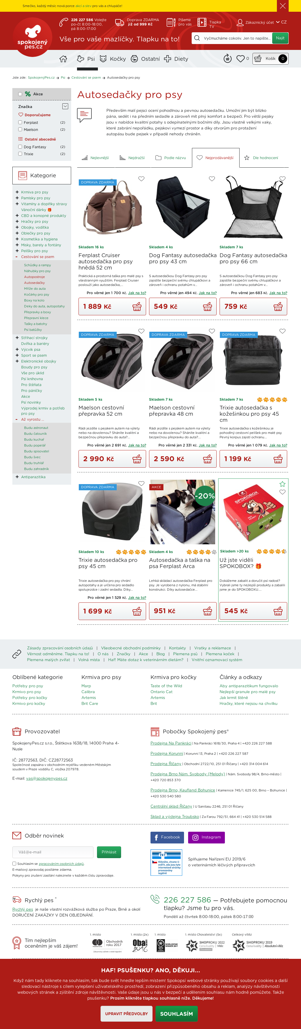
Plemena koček (220, 654)
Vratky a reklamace (212, 648)
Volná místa (89, 660)
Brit (153, 704)
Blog (160, 654)
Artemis (88, 698)
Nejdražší (136, 158)
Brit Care (89, 704)
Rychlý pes (22, 910)
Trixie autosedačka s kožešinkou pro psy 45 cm (249, 414)
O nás (103, 654)
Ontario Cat (161, 692)
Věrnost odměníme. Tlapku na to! (58, 654)
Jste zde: (19, 77)
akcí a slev (83, 6)
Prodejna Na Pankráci (170, 743)
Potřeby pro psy (27, 686)
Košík (270, 59)
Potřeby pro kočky (29, 698)
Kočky (118, 59)
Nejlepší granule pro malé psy (248, 692)
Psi (91, 59)
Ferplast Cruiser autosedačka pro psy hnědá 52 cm (105, 262)
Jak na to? (137, 293)
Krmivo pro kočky (28, 704)
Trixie (28, 154)
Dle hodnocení (265, 158)
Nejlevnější (100, 158)
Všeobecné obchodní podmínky (131, 648)
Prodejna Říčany (165, 764)
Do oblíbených (141, 178)
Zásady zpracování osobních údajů (60, 648)
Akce (38, 94)
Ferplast (31, 122)
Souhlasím (176, 1014)
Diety (181, 59)
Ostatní (150, 59)
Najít (280, 38)
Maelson (31, 130)
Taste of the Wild (166, 686)
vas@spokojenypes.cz (46, 779)
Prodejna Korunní (166, 754)
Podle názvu (175, 158)
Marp (86, 686)
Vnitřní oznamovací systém (217, 660)
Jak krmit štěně (234, 698)
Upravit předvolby (126, 1014)
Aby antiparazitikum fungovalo (249, 686)
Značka (25, 107)
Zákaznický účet (259, 22)
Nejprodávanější (219, 158)
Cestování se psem (86, 77)
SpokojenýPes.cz (32, 38)
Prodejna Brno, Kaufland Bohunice (182, 790)
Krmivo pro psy (26, 692)
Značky (124, 654)
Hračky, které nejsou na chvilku (248, 704)
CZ (284, 22)
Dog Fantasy (35, 147)
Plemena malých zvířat (48, 660)
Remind (228, 57)
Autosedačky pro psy (123, 77)
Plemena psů (185, 654)
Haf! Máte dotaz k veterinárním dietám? (145, 660)
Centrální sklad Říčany (171, 807)
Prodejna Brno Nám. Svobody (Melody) (187, 774)
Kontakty (177, 648)
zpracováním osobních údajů (61, 863)
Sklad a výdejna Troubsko (174, 817)
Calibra (88, 692)
